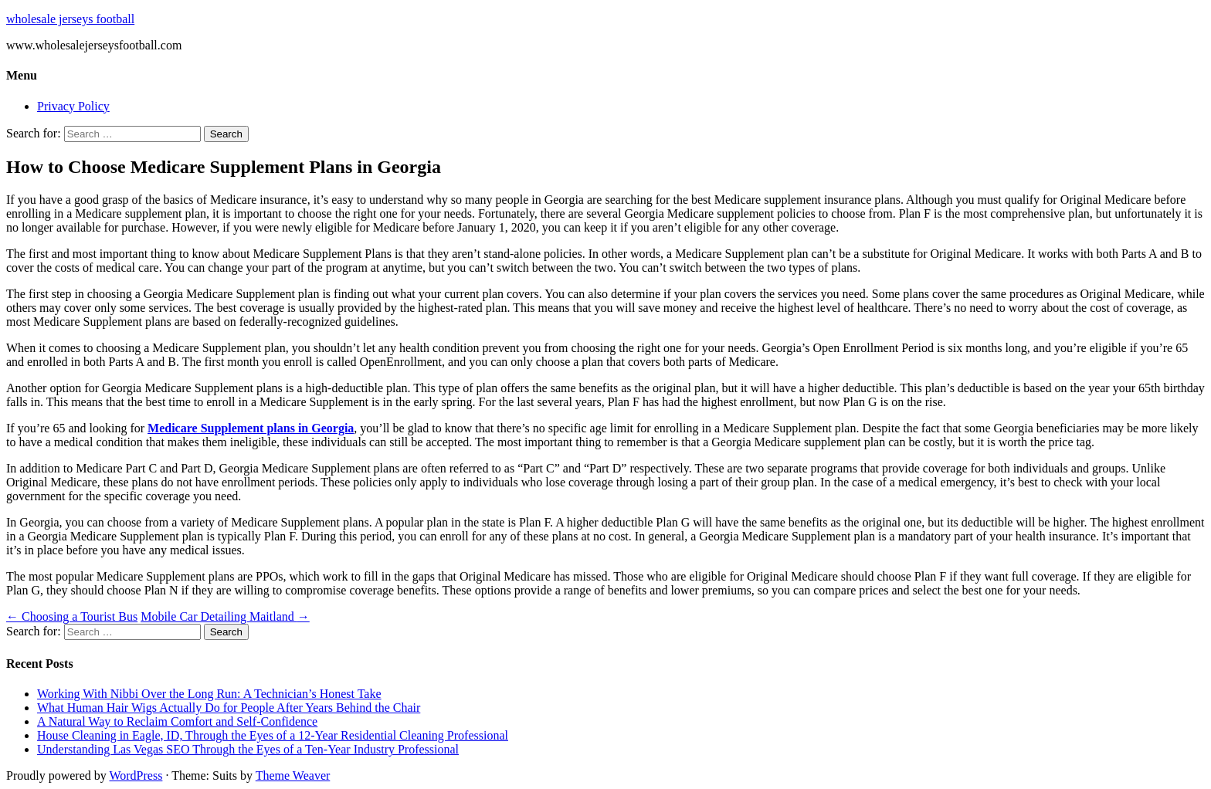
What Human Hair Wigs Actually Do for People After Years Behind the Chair (228, 707)
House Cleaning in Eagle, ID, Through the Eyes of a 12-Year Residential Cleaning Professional (272, 735)
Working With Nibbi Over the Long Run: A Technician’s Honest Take (209, 693)
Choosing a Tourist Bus (71, 616)
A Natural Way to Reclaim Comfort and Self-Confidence (177, 721)
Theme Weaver (293, 775)
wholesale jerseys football (70, 18)
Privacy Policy (73, 106)
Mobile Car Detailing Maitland (225, 616)
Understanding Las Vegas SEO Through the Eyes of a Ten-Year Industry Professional (248, 749)
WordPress (135, 775)
